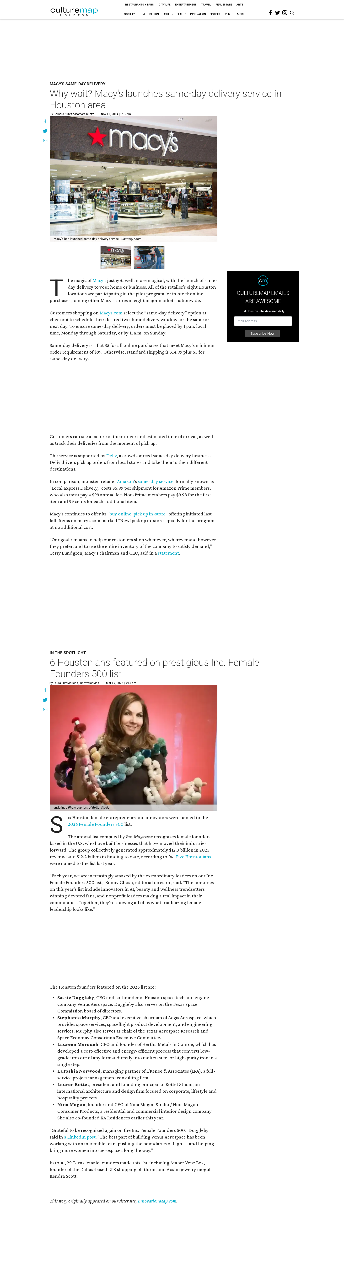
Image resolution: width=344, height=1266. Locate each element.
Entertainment (185, 4)
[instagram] (284, 13)
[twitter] (277, 13)
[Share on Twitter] (45, 131)
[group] (115, 257)
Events (228, 14)
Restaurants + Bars (139, 4)
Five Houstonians (193, 856)
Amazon (125, 481)
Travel (206, 4)
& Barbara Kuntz (83, 114)
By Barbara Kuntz (61, 114)
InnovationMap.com (157, 1201)
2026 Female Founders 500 (96, 824)
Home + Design (149, 14)
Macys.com (111, 313)
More (240, 14)
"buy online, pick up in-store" (137, 514)
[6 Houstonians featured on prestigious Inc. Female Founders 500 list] (133, 748)
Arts (239, 4)
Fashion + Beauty (174, 14)
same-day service (155, 481)
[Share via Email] (45, 141)
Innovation (198, 14)
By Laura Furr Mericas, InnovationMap (74, 683)
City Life (164, 4)
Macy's (99, 280)
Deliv (111, 455)
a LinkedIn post (80, 1137)
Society (129, 14)
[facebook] (270, 13)
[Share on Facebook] (45, 122)
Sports (215, 14)
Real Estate (223, 4)
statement (168, 553)
